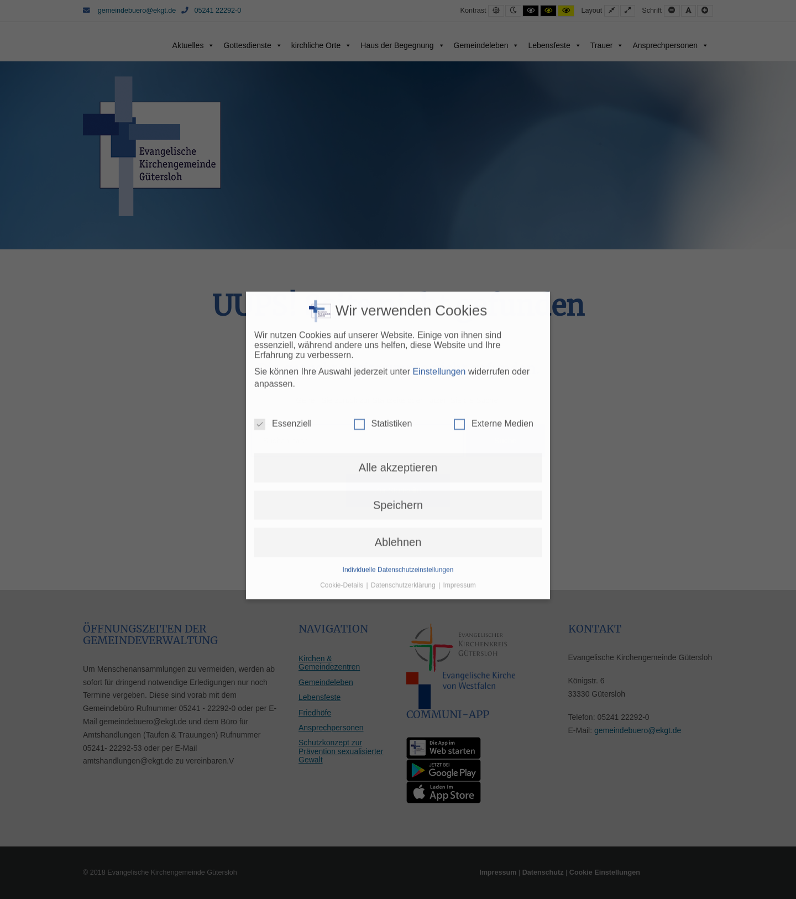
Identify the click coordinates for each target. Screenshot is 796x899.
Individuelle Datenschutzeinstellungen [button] (398, 356)
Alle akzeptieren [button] (398, 255)
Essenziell (283, 211)
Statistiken (383, 211)
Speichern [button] (398, 292)
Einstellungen (438, 158)
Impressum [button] (459, 372)
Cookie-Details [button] (342, 372)
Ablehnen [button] (398, 329)
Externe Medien (493, 211)
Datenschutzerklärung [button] (404, 372)
